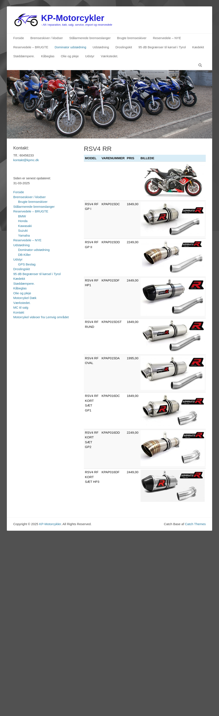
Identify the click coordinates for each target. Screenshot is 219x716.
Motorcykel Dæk (24, 298)
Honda (23, 221)
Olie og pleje (70, 56)
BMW (22, 216)
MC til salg (20, 307)
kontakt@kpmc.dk (26, 160)
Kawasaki (25, 226)
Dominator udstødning (70, 47)
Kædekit (198, 47)
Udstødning (101, 47)
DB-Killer (24, 254)
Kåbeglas (48, 56)
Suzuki (23, 230)
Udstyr (89, 56)
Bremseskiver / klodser (46, 38)
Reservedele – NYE (167, 38)
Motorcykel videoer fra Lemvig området (41, 317)
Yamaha (24, 235)
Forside (18, 38)
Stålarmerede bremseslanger (90, 38)
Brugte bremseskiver (131, 38)
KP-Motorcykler (72, 18)
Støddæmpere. (24, 56)
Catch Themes (195, 524)
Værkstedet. (109, 56)
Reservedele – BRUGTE (30, 47)
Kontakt (18, 312)
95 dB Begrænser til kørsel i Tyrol (162, 47)
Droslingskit (123, 47)
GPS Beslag (27, 264)
